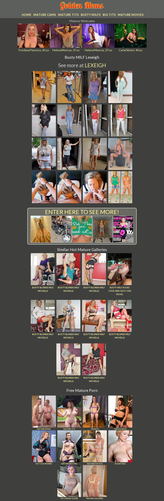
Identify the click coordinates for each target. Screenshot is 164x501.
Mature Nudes (44, 413)
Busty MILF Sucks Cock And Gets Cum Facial (119, 291)
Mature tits (68, 14)
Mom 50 (95, 413)
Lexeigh (95, 65)
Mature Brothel (69, 447)
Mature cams (44, 14)
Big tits (109, 14)
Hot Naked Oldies (69, 482)
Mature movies (131, 14)
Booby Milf (120, 447)
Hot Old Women (44, 447)
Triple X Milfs (120, 413)
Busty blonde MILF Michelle (42, 289)
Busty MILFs (91, 14)
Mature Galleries (95, 482)
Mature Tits (69, 413)
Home (26, 14)
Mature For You (95, 447)
